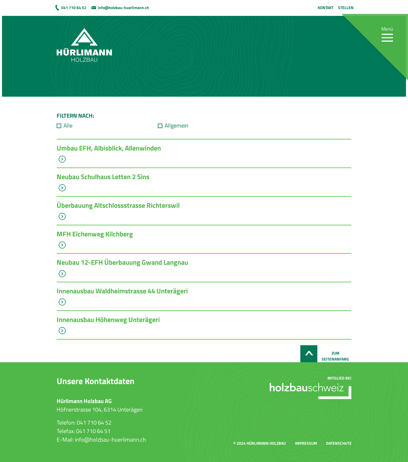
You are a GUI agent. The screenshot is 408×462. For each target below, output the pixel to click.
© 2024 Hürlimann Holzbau (259, 443)
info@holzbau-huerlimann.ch (123, 7)
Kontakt (325, 7)
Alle (68, 125)
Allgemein (176, 125)
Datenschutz (338, 443)
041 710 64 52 (73, 7)
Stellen (346, 7)
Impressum (306, 443)
